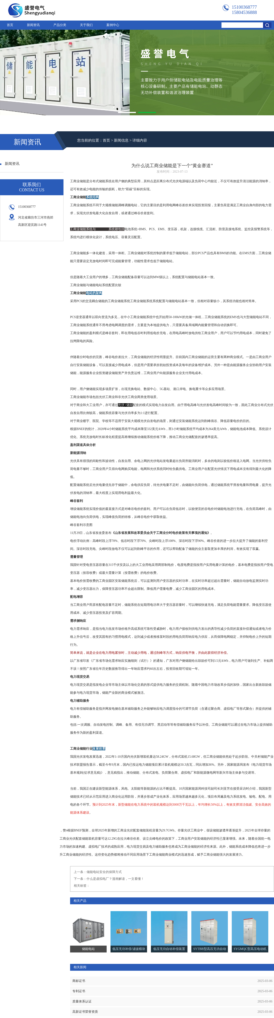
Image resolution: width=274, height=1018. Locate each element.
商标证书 (78, 981)
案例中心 (112, 25)
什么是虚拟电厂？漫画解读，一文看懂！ (115, 879)
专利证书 (78, 991)
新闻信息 (121, 140)
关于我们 (86, 25)
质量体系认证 (82, 1001)
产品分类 (59, 25)
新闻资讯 (33, 25)
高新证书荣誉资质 (85, 1011)
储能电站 (102, 229)
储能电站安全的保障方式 (104, 872)
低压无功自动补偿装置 (169, 949)
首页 (10, 25)
